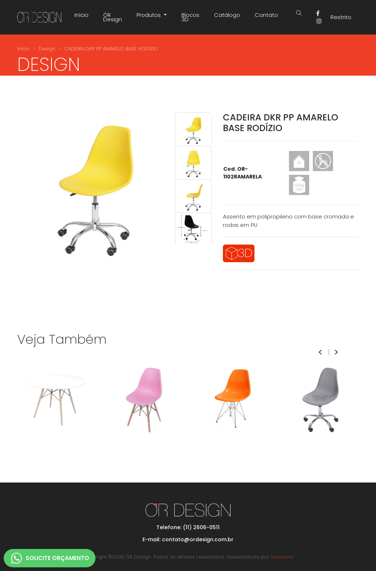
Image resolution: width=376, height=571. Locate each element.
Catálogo (227, 15)
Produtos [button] (149, 15)
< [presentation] (320, 352)
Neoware (282, 556)
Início (81, 15)
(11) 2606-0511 (201, 527)
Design (47, 48)
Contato (266, 15)
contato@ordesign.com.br (198, 539)
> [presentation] (336, 352)
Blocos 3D (190, 17)
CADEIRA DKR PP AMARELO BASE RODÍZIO (111, 48)
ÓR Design (112, 17)
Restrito (340, 17)
